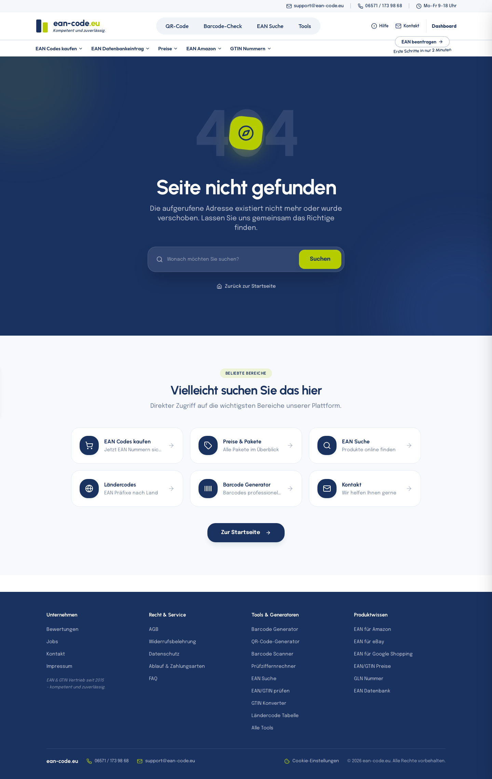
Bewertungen (62, 629)
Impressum (59, 666)
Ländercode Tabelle (275, 715)
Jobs (52, 641)
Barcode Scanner (272, 654)
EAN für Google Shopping (383, 654)
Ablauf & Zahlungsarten (177, 666)
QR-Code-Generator (275, 641)
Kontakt (407, 26)
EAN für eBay (369, 641)
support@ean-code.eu (319, 6)
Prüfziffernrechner (273, 666)
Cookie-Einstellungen (311, 761)
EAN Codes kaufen (59, 48)
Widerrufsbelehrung (172, 641)
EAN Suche (270, 26)
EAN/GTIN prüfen (270, 691)
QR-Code (177, 26)
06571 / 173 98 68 (383, 6)
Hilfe (379, 26)
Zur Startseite (246, 532)
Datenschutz (164, 654)
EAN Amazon (204, 48)
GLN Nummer (368, 678)
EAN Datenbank (372, 691)
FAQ (153, 678)
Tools (305, 26)
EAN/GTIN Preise (372, 666)
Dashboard (444, 26)
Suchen (320, 259)
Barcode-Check (223, 26)
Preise (168, 48)
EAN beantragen (422, 42)
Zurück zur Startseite (246, 286)
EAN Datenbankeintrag (120, 48)
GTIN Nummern (251, 48)
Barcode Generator (274, 629)
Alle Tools (262, 728)
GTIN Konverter (268, 703)
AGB (154, 629)
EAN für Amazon (372, 629)
